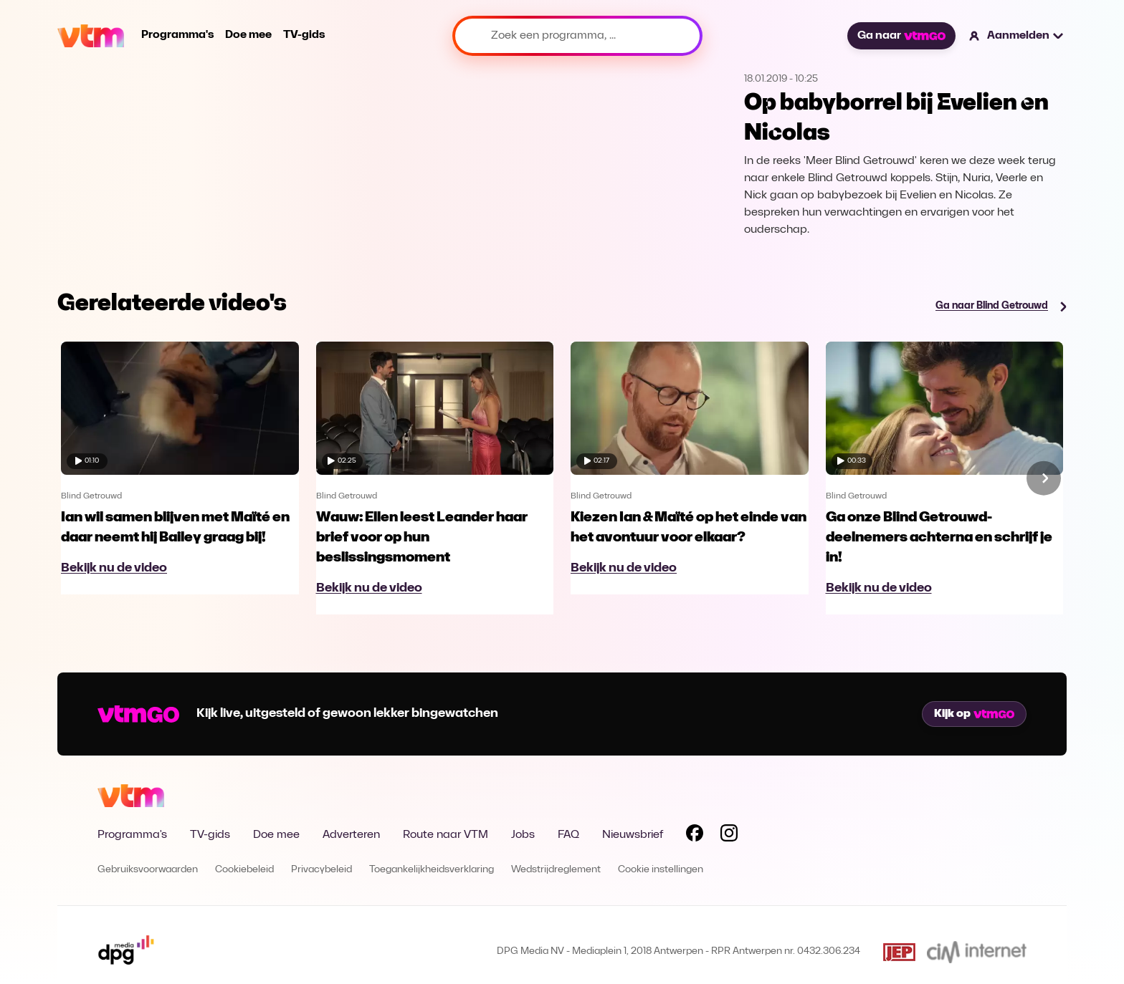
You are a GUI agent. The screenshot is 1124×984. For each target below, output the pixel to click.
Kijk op (974, 714)
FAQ (568, 835)
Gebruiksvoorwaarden (147, 869)
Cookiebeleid (244, 869)
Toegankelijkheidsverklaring (431, 869)
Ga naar (901, 36)
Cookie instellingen (660, 869)
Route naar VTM (445, 835)
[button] (1017, 35)
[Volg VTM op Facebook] (694, 835)
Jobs (523, 835)
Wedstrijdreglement (556, 869)
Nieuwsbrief (632, 835)
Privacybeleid (321, 869)
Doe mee (248, 35)
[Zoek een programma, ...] (577, 36)
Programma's (177, 35)
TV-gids (304, 35)
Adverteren (351, 835)
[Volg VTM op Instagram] (729, 835)
